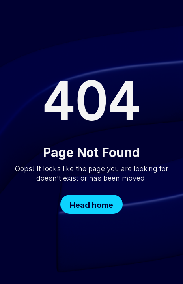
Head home (91, 205)
